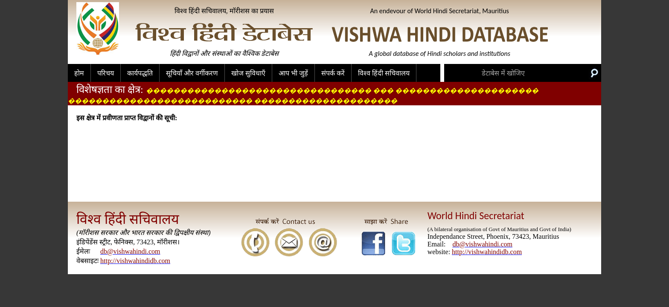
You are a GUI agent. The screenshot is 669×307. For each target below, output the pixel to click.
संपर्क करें (333, 73)
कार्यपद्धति (140, 73)
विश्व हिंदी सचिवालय (384, 73)
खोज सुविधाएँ (248, 73)
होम (79, 73)
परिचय (105, 73)
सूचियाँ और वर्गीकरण (192, 73)
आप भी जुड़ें (293, 73)
